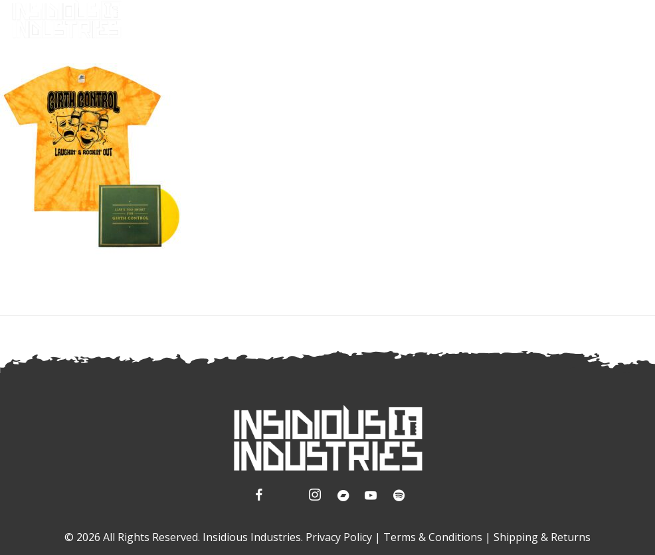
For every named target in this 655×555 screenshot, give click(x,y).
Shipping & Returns (542, 537)
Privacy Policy (339, 537)
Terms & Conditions (432, 537)
